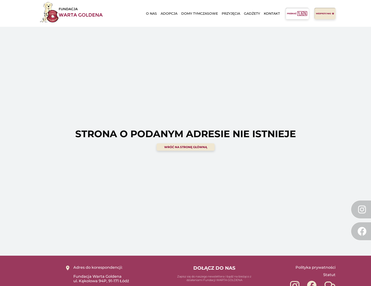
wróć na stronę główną (185, 147)
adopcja (169, 13)
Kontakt (272, 13)
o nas (151, 13)
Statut (329, 274)
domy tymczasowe (199, 13)
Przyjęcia (231, 13)
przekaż (297, 13)
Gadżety (252, 13)
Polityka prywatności (316, 267)
